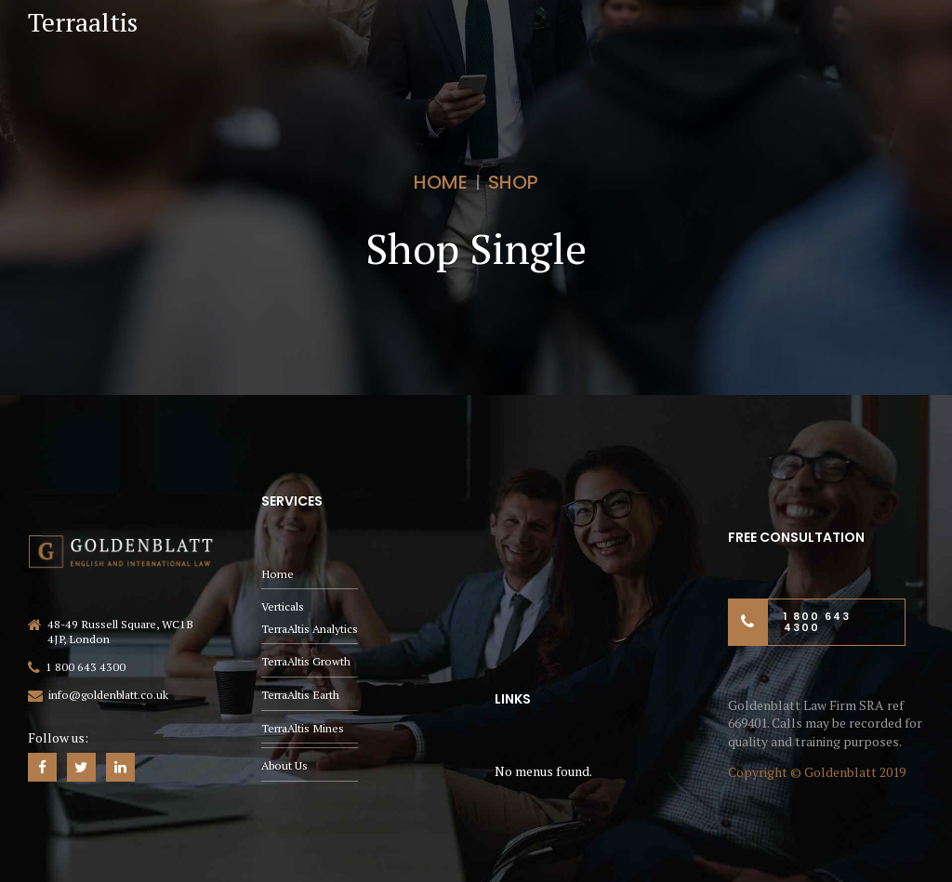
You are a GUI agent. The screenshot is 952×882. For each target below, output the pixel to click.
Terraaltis (83, 22)
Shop (513, 182)
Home (441, 182)
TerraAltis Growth (305, 661)
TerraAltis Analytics (309, 629)
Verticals (282, 606)
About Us (284, 765)
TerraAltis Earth (300, 695)
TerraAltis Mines (302, 728)
